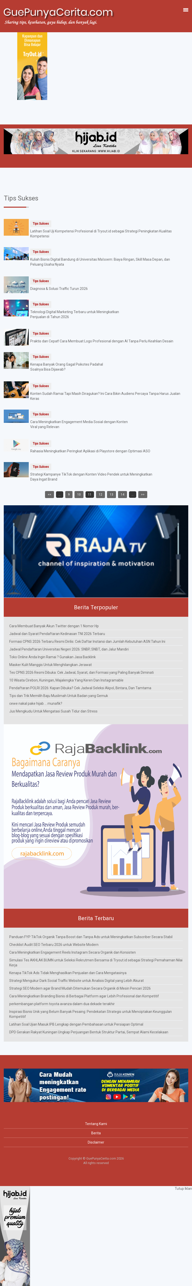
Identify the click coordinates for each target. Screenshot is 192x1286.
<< (49, 494)
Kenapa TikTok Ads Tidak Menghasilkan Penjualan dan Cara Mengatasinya (67, 973)
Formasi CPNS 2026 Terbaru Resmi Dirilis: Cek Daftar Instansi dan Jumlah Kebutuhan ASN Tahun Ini (87, 641)
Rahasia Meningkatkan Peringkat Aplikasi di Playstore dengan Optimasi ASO (90, 451)
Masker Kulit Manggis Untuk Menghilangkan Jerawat (50, 665)
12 (100, 494)
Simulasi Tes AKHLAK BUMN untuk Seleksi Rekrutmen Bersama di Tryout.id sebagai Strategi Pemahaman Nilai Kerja (95, 962)
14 (122, 494)
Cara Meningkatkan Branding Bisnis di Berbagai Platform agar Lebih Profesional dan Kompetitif (84, 996)
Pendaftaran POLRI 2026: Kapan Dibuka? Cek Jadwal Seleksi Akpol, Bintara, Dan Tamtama (80, 688)
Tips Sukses (41, 223)
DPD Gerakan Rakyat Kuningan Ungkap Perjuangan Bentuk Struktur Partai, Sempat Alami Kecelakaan (88, 1032)
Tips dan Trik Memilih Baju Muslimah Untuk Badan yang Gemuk (58, 696)
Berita (96, 1133)
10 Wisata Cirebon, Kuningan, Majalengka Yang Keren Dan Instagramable (66, 680)
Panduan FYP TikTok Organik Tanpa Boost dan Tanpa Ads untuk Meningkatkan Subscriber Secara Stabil (90, 937)
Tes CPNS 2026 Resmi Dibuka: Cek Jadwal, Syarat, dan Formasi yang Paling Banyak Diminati (81, 672)
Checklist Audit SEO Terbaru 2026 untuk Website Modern (53, 945)
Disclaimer (96, 1142)
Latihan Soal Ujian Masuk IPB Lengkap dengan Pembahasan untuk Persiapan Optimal (76, 1024)
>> (142, 494)
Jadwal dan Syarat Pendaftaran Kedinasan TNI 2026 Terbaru (57, 634)
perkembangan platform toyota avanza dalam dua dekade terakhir (62, 1004)
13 (111, 494)
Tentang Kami (96, 1124)
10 (79, 494)
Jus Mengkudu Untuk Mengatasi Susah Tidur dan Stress (53, 711)
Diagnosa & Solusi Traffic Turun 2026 (59, 289)
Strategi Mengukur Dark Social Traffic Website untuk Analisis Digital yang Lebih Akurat (76, 981)
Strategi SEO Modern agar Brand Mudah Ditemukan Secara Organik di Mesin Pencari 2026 (80, 988)
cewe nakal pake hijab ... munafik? (35, 703)
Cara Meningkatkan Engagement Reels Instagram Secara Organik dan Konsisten (72, 952)
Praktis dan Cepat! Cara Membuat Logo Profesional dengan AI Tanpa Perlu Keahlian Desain (101, 341)
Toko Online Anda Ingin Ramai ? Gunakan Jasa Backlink (52, 657)
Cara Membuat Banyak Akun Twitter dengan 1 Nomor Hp (54, 626)
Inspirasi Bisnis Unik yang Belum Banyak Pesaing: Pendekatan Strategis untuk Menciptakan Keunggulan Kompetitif (90, 1014)
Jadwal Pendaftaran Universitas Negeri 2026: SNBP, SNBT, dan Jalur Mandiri (69, 649)
